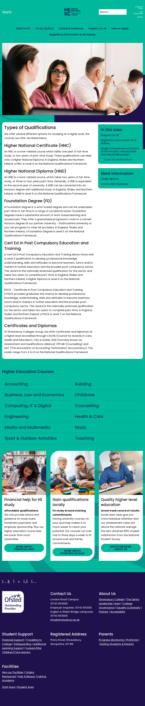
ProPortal (132, 640)
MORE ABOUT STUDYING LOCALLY (72, 552)
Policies (103, 612)
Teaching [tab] (84, 438)
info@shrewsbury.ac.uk (64, 620)
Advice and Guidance (114, 184)
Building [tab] (83, 384)
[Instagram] (34, 582)
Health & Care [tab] (89, 416)
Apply (11, 11)
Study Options (110, 179)
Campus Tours (139, 8)
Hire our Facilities (12, 672)
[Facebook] (26, 582)
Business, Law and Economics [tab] (34, 395)
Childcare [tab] (85, 395)
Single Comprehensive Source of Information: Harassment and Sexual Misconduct (120, 151)
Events (140, 17)
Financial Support (13, 640)
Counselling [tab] (87, 406)
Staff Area (8, 687)
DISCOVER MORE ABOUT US (120, 548)
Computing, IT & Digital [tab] (28, 406)
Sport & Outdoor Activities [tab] (31, 438)
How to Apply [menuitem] (120, 28)
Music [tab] (81, 427)
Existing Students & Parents (117, 644)
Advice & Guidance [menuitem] (71, 28)
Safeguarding (22, 644)
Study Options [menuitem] (45, 28)
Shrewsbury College (111, 599)
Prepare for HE (110, 135)
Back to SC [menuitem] (23, 28)
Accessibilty (117, 612)
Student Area (25, 687)
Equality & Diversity (128, 607)
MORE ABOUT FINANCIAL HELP (24, 548)
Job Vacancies (138, 13)
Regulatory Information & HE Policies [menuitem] (72, 34)
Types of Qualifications (118, 159)
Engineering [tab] (17, 416)
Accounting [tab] (16, 384)
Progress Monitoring (111, 640)
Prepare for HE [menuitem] (97, 28)
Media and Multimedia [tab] (27, 427)
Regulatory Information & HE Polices (119, 141)
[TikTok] (16, 582)
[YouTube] (6, 582)
